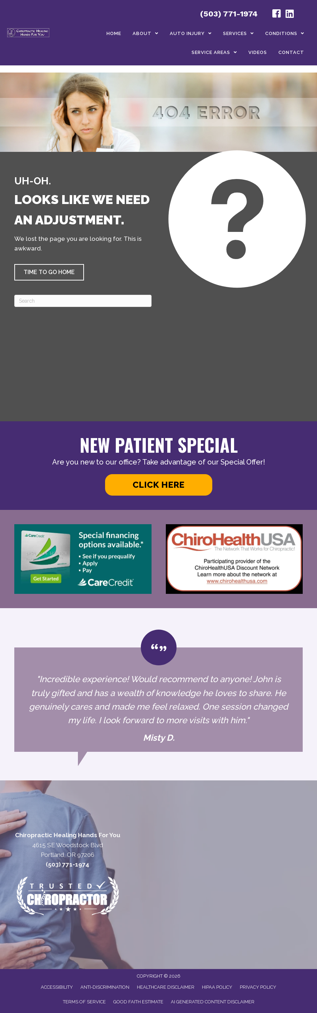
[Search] (83, 301)
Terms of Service (84, 1001)
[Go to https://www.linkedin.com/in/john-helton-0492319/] (289, 14)
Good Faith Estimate (138, 1001)
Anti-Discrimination (104, 987)
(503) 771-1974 (229, 13)
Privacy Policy (258, 987)
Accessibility (57, 987)
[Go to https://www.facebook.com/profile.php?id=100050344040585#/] (276, 14)
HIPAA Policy (217, 987)
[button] (49, 272)
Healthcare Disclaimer (165, 987)
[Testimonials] (158, 691)
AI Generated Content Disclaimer (212, 1001)
